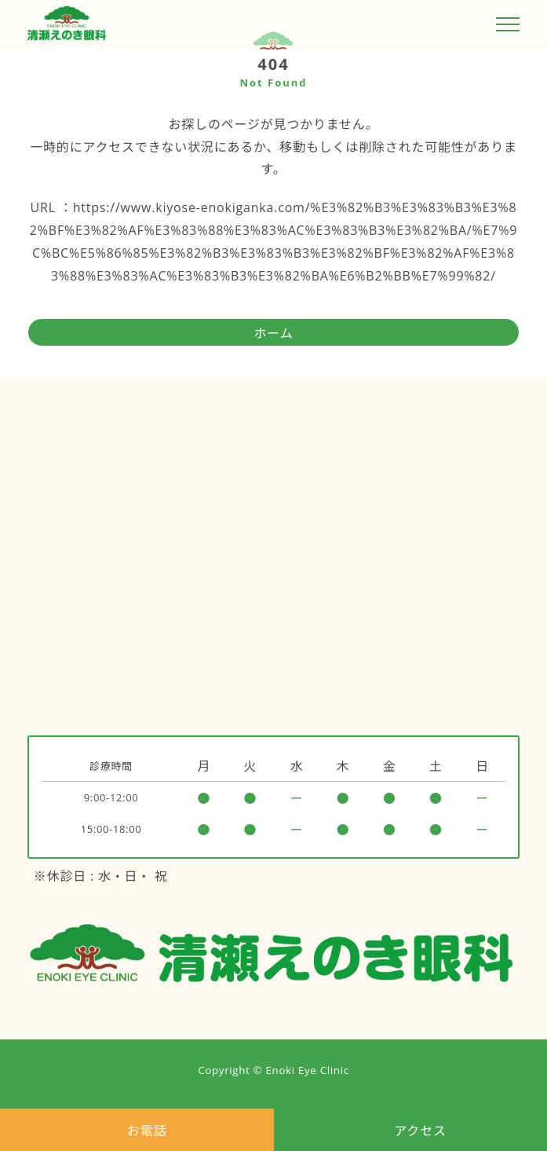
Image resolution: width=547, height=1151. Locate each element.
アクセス (420, 1130)
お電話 (146, 1130)
